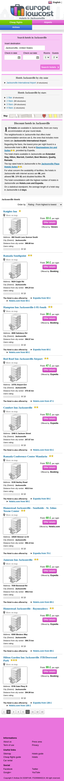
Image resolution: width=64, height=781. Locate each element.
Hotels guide (38, 754)
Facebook (7, 769)
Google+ (7, 772)
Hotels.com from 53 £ (43, 450)
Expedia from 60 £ (42, 349)
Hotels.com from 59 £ (19, 501)
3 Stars (9, 104)
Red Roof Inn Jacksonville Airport (22, 358)
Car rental (7, 760)
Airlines (16, 27)
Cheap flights (16, 22)
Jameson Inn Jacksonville (17, 559)
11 (33, 712)
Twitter (35, 769)
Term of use (8, 745)
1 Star (9, 97)
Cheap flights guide (12, 757)
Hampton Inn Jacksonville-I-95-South (24, 307)
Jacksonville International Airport (21, 83)
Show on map (12, 215)
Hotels (35, 757)
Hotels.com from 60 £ (19, 352)
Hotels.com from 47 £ (43, 401)
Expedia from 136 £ (42, 703)
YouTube (36, 772)
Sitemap (7, 754)
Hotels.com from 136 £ (20, 705)
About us (7, 742)
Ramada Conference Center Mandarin (25, 456)
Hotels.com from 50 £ (19, 301)
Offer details (50, 222)
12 (37, 712)
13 (42, 712)
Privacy (35, 745)
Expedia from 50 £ (42, 298)
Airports (48, 22)
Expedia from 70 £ (42, 553)
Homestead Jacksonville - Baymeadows (25, 608)
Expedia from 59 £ (42, 499)
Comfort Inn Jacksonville (17, 407)
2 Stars (9, 101)
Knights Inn (10, 211)
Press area (37, 742)
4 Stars (9, 108)
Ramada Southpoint (14, 255)
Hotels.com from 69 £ (43, 602)
